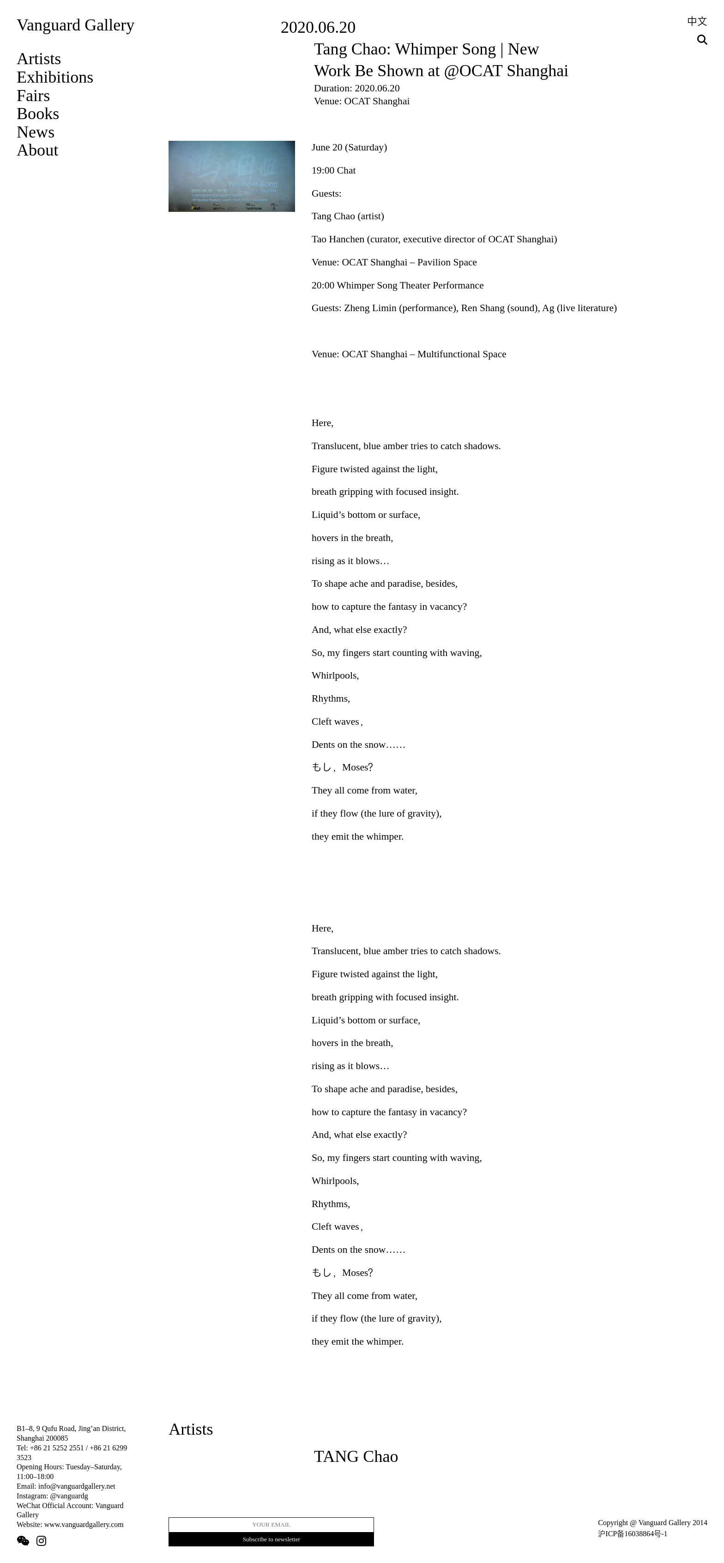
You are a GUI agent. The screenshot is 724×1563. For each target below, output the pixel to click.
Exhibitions (55, 77)
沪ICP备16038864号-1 (632, 1534)
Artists (39, 58)
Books (38, 113)
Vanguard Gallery (75, 25)
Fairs (33, 95)
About (37, 150)
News (35, 132)
